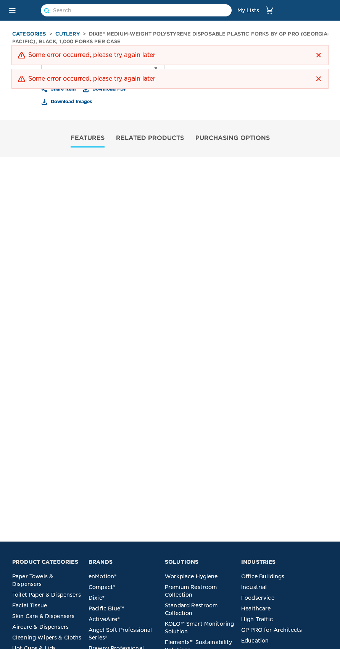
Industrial (254, 587)
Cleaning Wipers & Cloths (47, 637)
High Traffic (257, 619)
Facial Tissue (29, 605)
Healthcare (256, 608)
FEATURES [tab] (88, 137)
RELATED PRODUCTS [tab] (150, 137)
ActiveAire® (104, 619)
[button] (12, 10)
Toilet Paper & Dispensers (46, 595)
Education (255, 641)
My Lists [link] (248, 10)
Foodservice (257, 598)
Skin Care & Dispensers (43, 616)
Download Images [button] (70, 101)
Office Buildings (262, 576)
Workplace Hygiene (191, 576)
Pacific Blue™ (106, 608)
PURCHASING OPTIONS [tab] (232, 137)
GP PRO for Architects (271, 630)
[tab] (87, 139)
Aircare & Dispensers (40, 627)
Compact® (102, 587)
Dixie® (97, 598)
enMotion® (102, 576)
